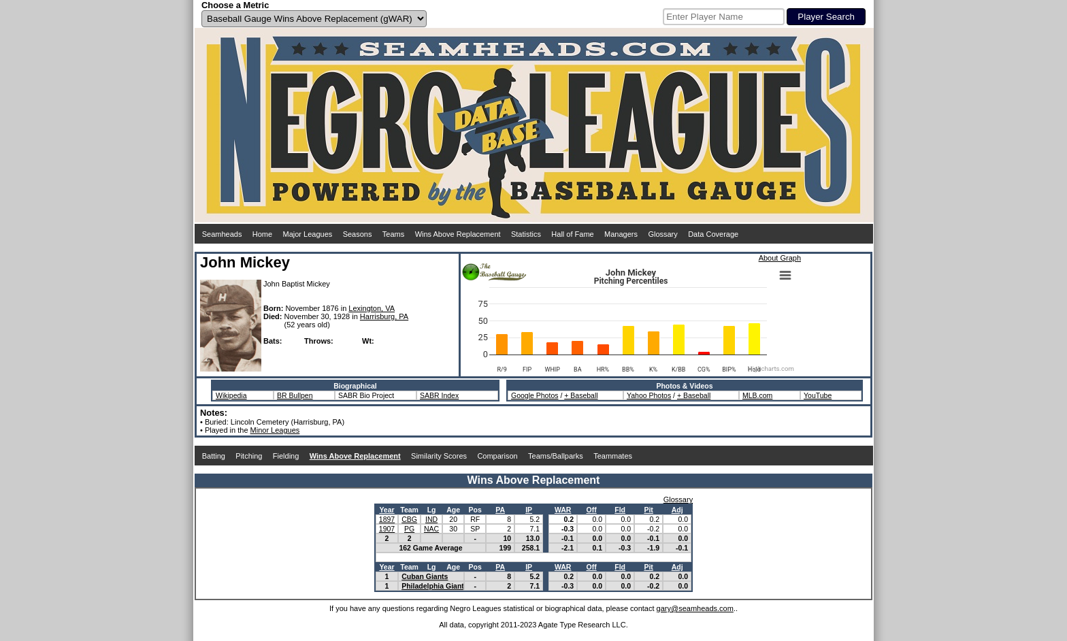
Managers (621, 234)
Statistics (526, 234)
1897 (387, 519)
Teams (393, 234)
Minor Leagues (275, 430)
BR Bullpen (295, 395)
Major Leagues (308, 234)
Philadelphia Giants (434, 586)
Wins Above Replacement (458, 234)
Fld (619, 510)
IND (431, 519)
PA (500, 510)
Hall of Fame (572, 234)
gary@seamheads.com (695, 608)
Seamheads (222, 234)
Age (453, 510)
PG (409, 529)
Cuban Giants (424, 576)
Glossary (662, 234)
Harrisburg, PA (384, 316)
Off (592, 510)
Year (386, 510)
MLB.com (757, 395)
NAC (431, 529)
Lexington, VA (371, 308)
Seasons (357, 234)
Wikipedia (231, 395)
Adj (677, 510)
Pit (648, 510)
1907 (387, 529)
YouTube (818, 395)
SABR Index (439, 395)
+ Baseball (580, 395)
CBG (409, 519)
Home (262, 234)
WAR (563, 510)
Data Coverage (713, 234)
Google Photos (534, 395)
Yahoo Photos (649, 395)
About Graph (780, 258)
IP (528, 510)
